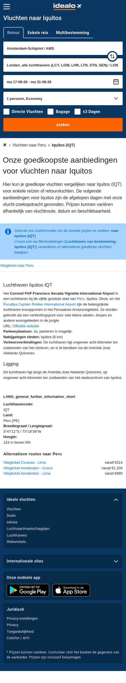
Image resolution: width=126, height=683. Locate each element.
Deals (11, 515)
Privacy (12, 625)
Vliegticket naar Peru (16, 265)
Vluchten (14, 509)
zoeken (63, 124)
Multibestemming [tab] (72, 32)
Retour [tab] (13, 32)
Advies (12, 522)
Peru (80, 299)
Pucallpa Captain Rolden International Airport (39, 304)
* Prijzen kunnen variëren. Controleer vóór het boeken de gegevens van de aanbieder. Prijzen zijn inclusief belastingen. (63, 654)
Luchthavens (17, 535)
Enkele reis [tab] (38, 32)
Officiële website (26, 326)
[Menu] (6, 6)
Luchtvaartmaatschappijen (28, 528)
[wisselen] (112, 56)
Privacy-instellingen (22, 618)
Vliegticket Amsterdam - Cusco (28, 468)
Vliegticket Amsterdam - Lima (26, 473)
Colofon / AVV (18, 638)
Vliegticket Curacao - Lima (24, 462)
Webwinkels (16, 542)
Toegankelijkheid (20, 631)
